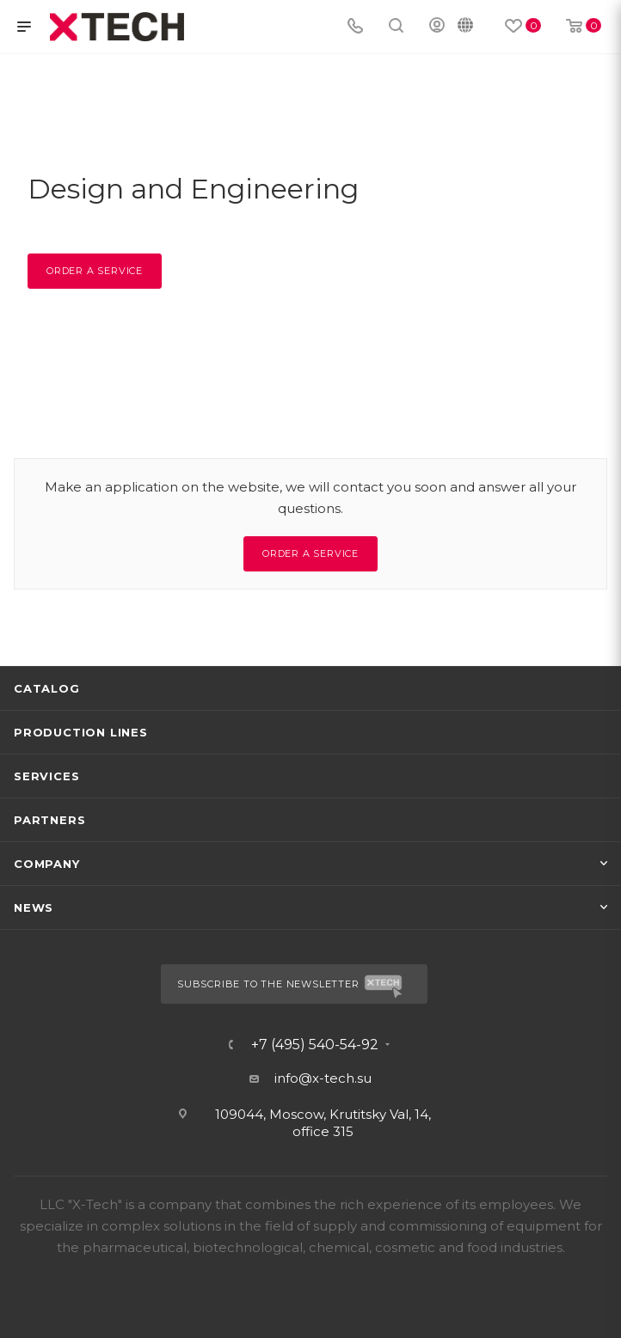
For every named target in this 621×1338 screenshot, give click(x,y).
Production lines (81, 732)
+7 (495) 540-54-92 (314, 1045)
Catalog (47, 688)
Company (47, 864)
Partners (49, 820)
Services (46, 776)
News (33, 907)
